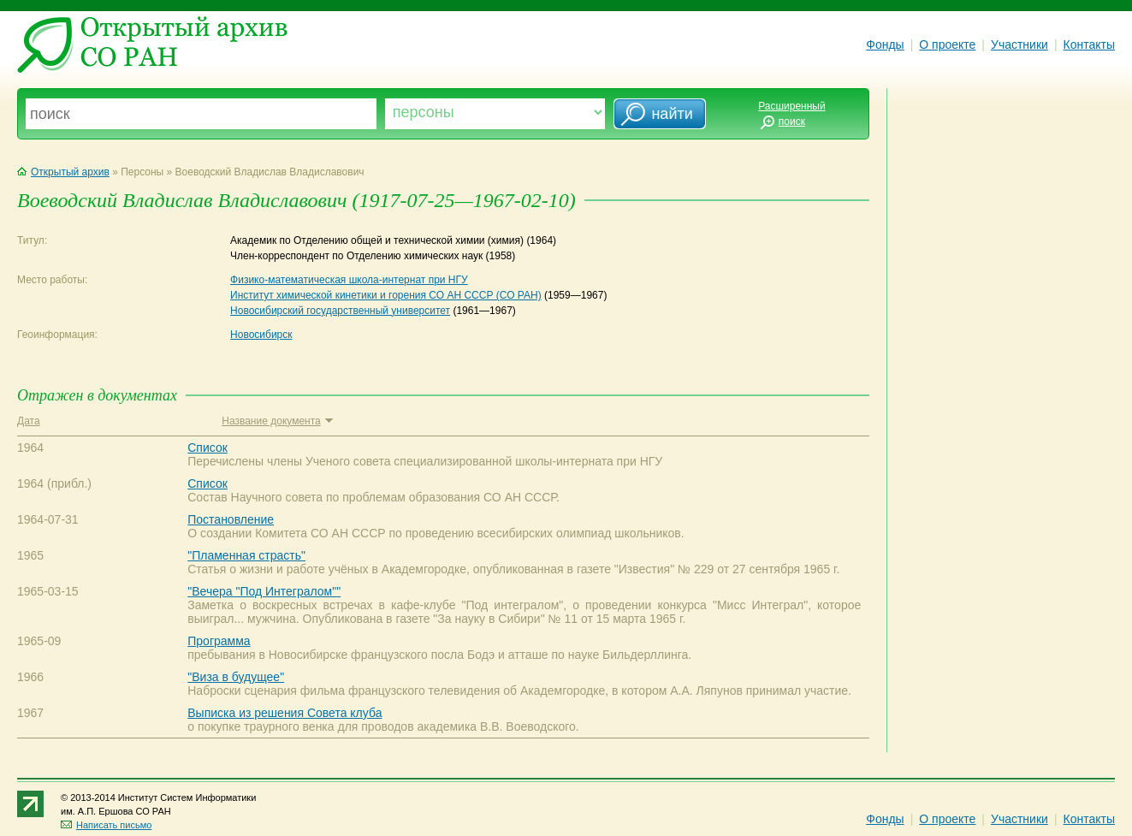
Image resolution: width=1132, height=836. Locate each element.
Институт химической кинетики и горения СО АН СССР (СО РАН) (386, 295)
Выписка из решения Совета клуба (284, 713)
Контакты (1089, 44)
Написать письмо (106, 825)
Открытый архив (63, 172)
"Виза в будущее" (235, 677)
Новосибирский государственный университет (340, 311)
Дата (28, 421)
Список (207, 447)
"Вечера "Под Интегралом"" (264, 591)
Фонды (885, 44)
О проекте (947, 44)
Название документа (277, 421)
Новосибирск (261, 335)
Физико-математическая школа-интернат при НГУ (349, 280)
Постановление (230, 519)
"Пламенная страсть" (246, 555)
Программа (218, 641)
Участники (1019, 44)
